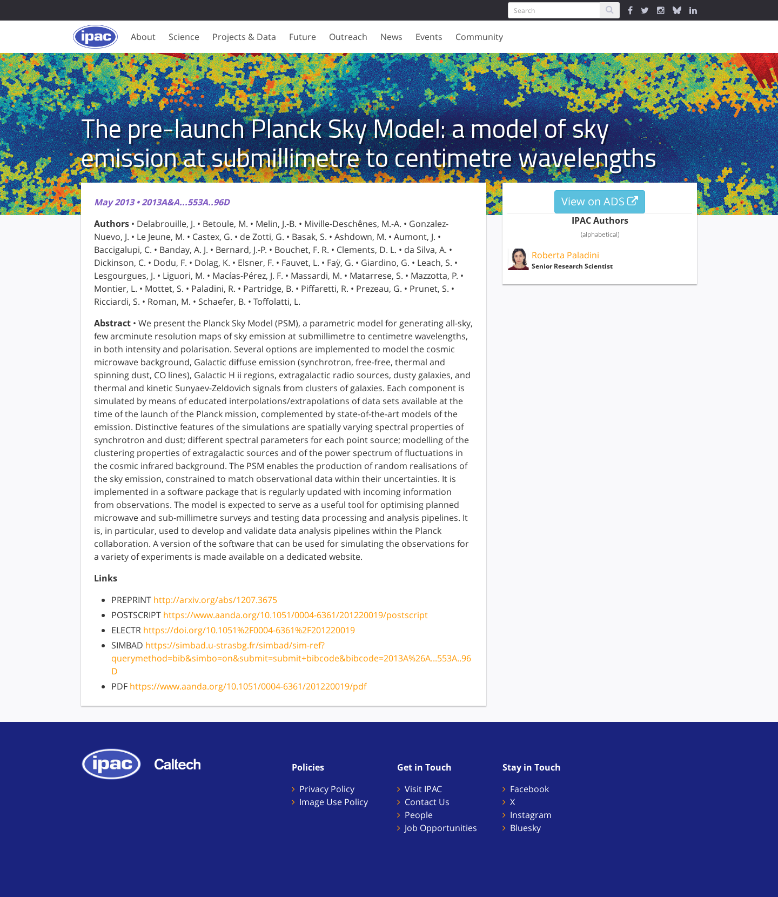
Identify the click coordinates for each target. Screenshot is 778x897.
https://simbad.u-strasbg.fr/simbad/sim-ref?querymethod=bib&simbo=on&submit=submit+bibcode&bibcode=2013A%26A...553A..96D (291, 658)
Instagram (531, 815)
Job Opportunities (441, 828)
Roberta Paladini (565, 255)
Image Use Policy (333, 802)
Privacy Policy (326, 789)
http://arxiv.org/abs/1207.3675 (215, 600)
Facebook (529, 789)
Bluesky (525, 828)
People (419, 815)
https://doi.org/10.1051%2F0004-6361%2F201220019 (249, 630)
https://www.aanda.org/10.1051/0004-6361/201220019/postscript (295, 615)
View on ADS (599, 201)
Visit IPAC (423, 789)
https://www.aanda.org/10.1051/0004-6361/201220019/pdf (248, 686)
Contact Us (427, 802)
